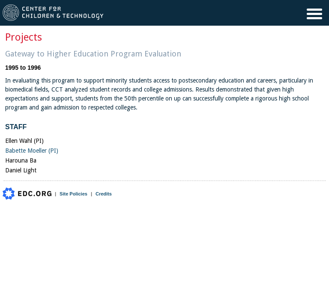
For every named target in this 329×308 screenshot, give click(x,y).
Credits (104, 193)
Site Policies (73, 193)
